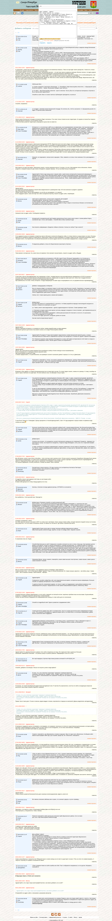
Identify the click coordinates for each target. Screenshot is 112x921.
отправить (42, 48)
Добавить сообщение (23, 28)
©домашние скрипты (56, 912)
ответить (94, 80)
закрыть (49, 48)
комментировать (91, 43)
